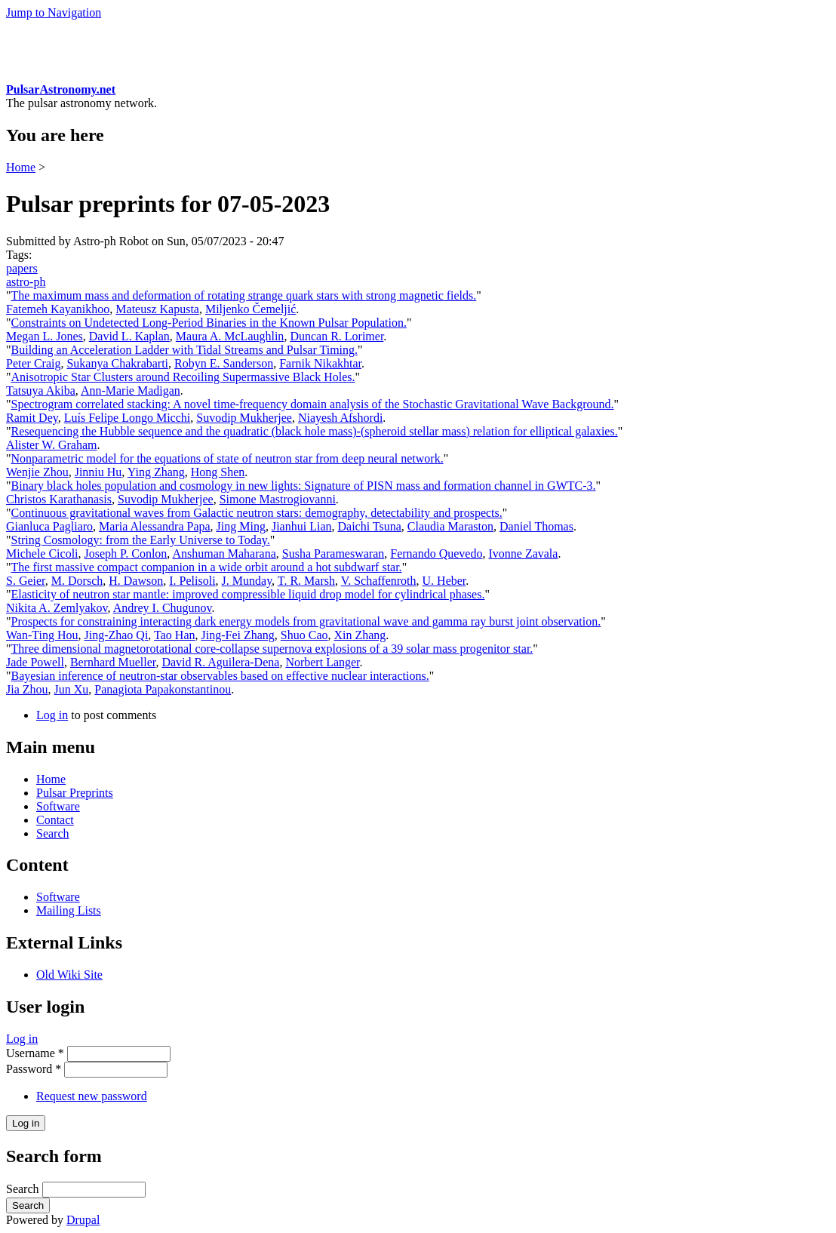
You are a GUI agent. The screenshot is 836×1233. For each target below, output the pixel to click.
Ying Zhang (156, 472)
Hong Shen (218, 472)
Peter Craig (33, 363)
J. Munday (247, 580)
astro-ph (25, 281)
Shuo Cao (304, 635)
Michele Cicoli (42, 553)
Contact (55, 819)
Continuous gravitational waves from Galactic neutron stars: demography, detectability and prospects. (257, 512)
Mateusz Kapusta (157, 309)
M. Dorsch (77, 580)
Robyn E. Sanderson (223, 363)
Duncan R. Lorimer (336, 336)
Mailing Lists (68, 910)
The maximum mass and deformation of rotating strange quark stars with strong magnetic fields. (244, 295)
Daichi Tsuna (369, 526)
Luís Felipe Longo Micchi (127, 417)
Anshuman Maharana (223, 553)
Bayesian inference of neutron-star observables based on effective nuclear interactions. (220, 675)
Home (20, 167)
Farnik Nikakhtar (320, 363)
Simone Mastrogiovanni (278, 499)
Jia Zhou (27, 689)
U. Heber (444, 580)
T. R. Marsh (306, 580)
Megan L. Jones (44, 336)
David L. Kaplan (129, 336)
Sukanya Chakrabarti (117, 363)
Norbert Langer (322, 662)
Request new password (91, 1096)
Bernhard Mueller (113, 662)
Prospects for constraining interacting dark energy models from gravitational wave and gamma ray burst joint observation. (306, 621)
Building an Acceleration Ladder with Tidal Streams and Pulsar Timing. (184, 349)
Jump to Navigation (53, 12)
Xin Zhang (359, 635)
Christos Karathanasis (59, 499)
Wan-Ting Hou (42, 635)
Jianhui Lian (302, 526)
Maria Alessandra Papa (155, 526)
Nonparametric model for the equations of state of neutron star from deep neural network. (227, 458)
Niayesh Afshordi (340, 417)
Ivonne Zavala (523, 553)
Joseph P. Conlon (126, 553)
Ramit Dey (32, 417)
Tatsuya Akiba (40, 390)
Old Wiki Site (69, 974)
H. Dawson (136, 580)
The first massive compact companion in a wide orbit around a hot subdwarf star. (206, 567)
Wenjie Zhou (37, 472)
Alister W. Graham (51, 444)
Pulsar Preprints (74, 792)
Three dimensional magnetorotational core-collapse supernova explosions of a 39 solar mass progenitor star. (272, 648)
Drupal (83, 1219)
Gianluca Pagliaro (49, 526)
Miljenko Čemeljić (250, 309)
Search (52, 833)
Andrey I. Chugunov (162, 607)
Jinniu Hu (98, 472)
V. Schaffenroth (378, 580)
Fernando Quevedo (436, 553)
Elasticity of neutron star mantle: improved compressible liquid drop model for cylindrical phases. (248, 594)
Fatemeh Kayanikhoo (57, 309)
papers (22, 268)
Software (58, 806)
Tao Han (174, 635)
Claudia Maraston (450, 526)
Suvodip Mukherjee (244, 417)
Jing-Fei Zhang (237, 635)
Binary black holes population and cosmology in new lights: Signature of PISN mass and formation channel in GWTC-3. (303, 485)
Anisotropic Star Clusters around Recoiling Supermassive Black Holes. (183, 377)
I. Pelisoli (192, 580)
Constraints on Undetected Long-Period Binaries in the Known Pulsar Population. (209, 322)
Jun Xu (71, 689)
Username (35, 1053)
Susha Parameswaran (333, 553)
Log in (52, 715)
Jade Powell (35, 662)
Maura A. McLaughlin (230, 336)
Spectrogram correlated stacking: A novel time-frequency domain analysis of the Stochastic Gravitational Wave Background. (312, 404)
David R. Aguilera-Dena (220, 662)
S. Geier (25, 580)
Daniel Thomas (536, 526)
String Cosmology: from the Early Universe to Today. (140, 539)
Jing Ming (241, 526)
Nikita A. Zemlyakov (57, 607)
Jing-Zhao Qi (116, 635)
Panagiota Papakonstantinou (162, 689)
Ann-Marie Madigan (130, 390)
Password (33, 1068)
